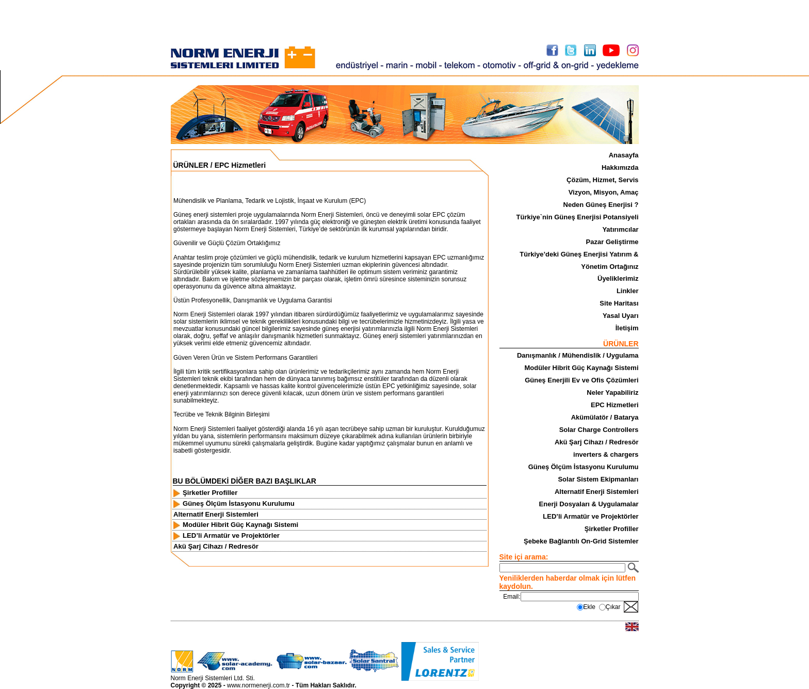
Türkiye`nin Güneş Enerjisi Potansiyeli (577, 217)
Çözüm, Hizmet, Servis (602, 180)
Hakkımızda (620, 167)
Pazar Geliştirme (612, 242)
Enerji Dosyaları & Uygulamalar (589, 504)
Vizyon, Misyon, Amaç (604, 192)
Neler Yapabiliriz (612, 392)
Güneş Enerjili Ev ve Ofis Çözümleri (581, 380)
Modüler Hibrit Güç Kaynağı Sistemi (581, 368)
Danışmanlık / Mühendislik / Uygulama (578, 355)
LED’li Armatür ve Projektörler (590, 516)
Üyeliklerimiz (618, 278)
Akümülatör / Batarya (605, 417)
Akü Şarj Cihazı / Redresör (597, 442)
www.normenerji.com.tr (258, 685)
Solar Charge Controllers (599, 430)
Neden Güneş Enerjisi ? (601, 205)
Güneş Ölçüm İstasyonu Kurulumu (583, 467)
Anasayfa (624, 155)
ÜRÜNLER (190, 165)
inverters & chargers (605, 454)
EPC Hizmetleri (614, 405)
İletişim (627, 328)
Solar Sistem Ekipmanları (598, 479)
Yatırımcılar (620, 229)
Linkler (628, 291)
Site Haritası (619, 303)
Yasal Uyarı (620, 315)
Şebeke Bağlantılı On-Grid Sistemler (581, 541)
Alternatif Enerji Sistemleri (597, 491)
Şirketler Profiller (612, 529)
